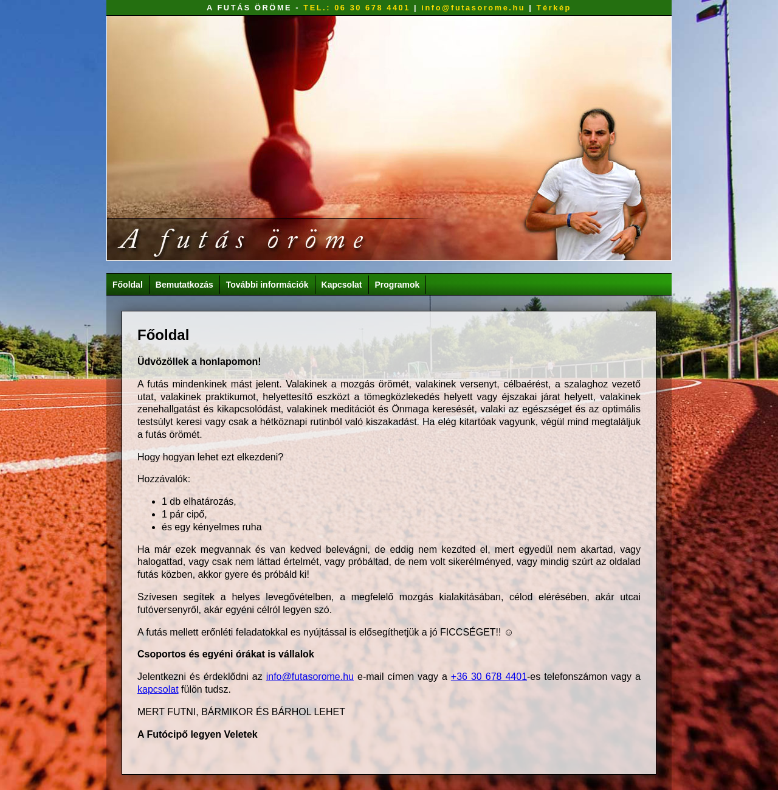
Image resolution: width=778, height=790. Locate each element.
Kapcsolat (342, 284)
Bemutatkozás (184, 284)
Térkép (554, 7)
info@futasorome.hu (473, 7)
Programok (397, 284)
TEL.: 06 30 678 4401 (356, 7)
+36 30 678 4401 (489, 676)
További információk (267, 284)
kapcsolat (158, 689)
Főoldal (127, 284)
